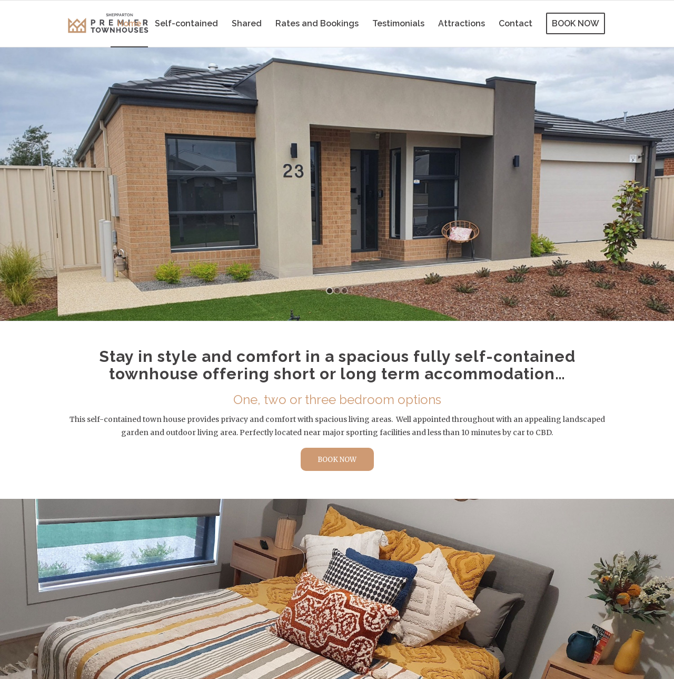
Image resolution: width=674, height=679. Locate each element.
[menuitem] (129, 24)
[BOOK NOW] (337, 459)
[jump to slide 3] (344, 290)
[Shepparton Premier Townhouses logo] (108, 24)
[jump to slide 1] (329, 290)
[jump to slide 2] (337, 290)
